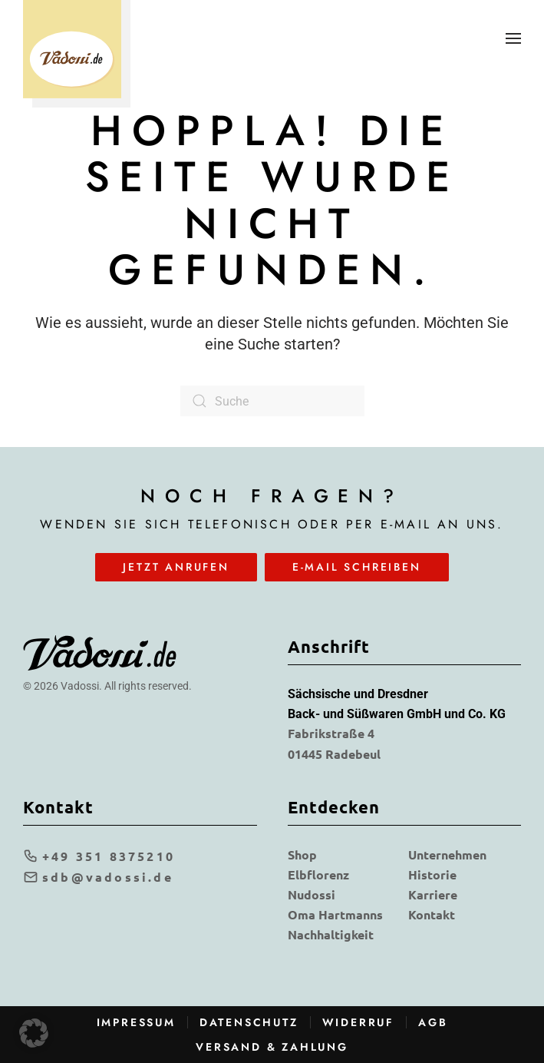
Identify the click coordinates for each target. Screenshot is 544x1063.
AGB (432, 1022)
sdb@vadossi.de (98, 877)
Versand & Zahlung (272, 1047)
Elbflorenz (318, 874)
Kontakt (431, 914)
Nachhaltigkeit (331, 934)
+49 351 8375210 (99, 856)
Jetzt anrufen (176, 567)
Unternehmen (447, 854)
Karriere (432, 894)
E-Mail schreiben (356, 567)
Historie (432, 874)
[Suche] (272, 401)
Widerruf (358, 1022)
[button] (513, 38)
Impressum (136, 1022)
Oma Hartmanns (335, 914)
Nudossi (311, 894)
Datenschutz (248, 1022)
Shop (302, 854)
